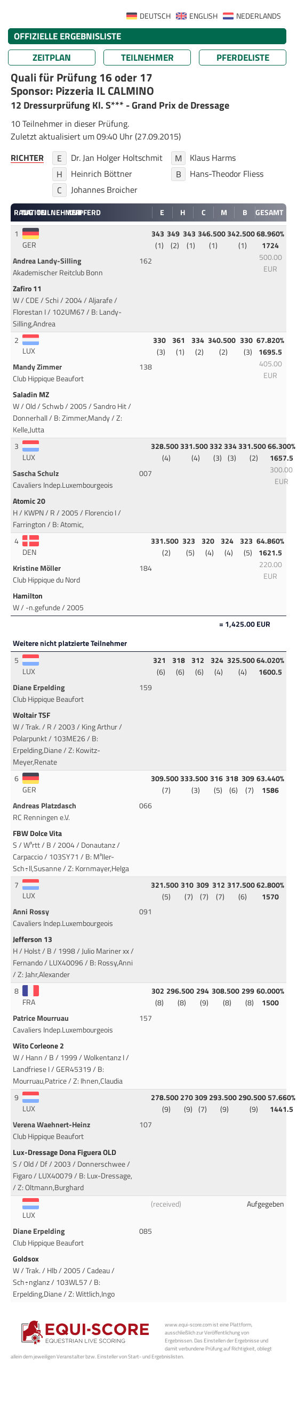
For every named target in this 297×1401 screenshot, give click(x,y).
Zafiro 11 (28, 288)
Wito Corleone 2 (39, 1046)
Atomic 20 (30, 501)
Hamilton (28, 596)
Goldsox (27, 1259)
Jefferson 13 (33, 939)
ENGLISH (203, 16)
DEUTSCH (155, 16)
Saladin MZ (32, 394)
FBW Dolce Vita (38, 833)
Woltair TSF (32, 715)
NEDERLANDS (258, 16)
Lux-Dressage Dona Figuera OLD (65, 1152)
